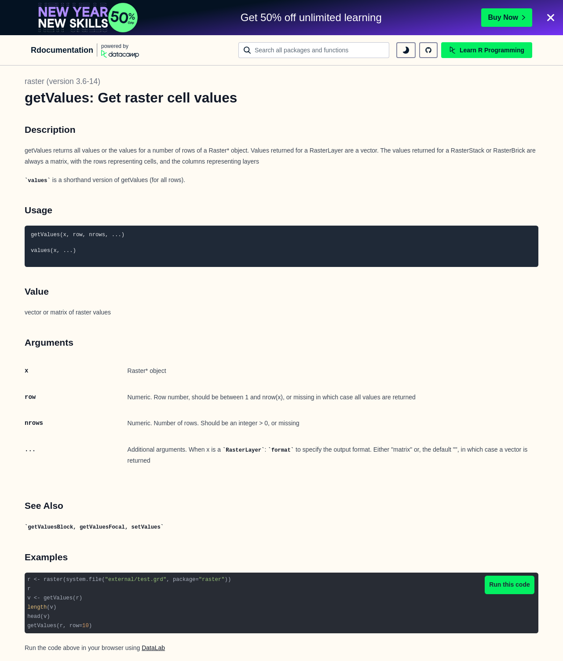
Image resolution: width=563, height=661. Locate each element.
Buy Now (506, 17)
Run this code (509, 584)
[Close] (550, 17)
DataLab (153, 647)
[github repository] (428, 50)
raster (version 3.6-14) (62, 81)
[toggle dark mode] (406, 50)
